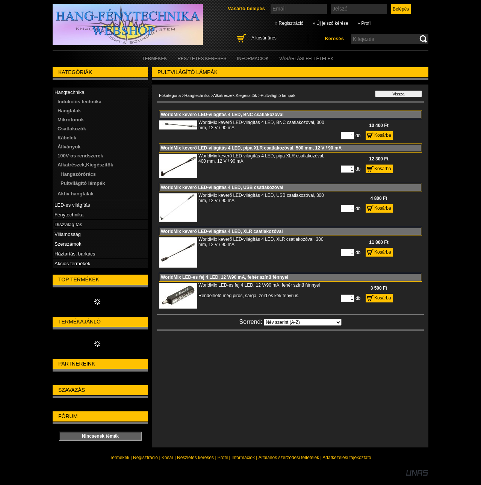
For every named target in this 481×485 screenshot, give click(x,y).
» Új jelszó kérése (330, 23)
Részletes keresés (195, 457)
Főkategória (170, 95)
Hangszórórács (78, 174)
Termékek (119, 457)
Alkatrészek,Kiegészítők (235, 95)
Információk (243, 457)
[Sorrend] (303, 322)
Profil (223, 457)
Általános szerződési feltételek (289, 457)
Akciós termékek (72, 263)
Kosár (167, 457)
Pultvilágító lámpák (83, 183)
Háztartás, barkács (74, 254)
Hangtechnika (197, 95)
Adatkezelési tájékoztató (346, 457)
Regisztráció (145, 457)
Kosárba (382, 135)
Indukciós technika (79, 101)
